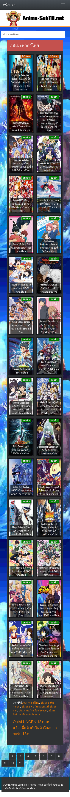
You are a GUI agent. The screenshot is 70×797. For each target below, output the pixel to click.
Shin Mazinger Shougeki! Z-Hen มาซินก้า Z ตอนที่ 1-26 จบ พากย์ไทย (49, 490)
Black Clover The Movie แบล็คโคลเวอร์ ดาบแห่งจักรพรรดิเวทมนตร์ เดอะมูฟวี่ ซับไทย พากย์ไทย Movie (48, 121)
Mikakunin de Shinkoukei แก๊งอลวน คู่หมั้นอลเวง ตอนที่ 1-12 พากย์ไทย (49, 246)
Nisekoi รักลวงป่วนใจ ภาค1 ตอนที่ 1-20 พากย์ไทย (21, 288)
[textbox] (33, 34)
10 (12, 763)
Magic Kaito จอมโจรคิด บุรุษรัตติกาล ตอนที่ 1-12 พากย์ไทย (21, 531)
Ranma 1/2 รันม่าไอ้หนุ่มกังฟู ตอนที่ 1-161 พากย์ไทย (21, 247)
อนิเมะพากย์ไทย (30, 702)
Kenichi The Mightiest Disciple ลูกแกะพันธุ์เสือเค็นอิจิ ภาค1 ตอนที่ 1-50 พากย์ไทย (49, 610)
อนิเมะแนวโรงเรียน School (33, 710)
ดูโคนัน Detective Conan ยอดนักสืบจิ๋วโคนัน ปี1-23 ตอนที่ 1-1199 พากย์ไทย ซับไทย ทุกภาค (21, 82)
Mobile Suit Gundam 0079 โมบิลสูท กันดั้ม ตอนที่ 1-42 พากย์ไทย (21, 490)
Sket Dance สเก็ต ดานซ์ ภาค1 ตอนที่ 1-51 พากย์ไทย (48, 571)
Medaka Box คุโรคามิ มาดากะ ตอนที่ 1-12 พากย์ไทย (49, 167)
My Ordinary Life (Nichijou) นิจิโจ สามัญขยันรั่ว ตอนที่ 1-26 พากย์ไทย (21, 691)
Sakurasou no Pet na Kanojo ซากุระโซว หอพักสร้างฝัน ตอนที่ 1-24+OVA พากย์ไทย (21, 165)
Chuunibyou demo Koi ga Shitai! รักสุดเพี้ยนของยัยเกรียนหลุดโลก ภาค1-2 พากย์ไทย (49, 650)
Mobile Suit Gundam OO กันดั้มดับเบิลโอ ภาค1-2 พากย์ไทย (49, 450)
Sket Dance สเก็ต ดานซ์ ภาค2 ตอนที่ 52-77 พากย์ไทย (21, 571)
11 (20, 763)
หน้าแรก (9, 5)
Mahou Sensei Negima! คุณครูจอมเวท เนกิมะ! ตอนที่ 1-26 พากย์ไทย (21, 327)
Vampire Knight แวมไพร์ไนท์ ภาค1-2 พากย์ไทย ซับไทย (48, 288)
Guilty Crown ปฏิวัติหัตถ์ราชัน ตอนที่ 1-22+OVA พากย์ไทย (21, 450)
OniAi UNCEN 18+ (28, 722)
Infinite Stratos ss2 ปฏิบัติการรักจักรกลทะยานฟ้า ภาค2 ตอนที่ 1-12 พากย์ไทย (21, 408)
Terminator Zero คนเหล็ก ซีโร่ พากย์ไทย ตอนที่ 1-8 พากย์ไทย (21, 126)
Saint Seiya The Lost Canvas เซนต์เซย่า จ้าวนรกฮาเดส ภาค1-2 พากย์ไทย (49, 529)
